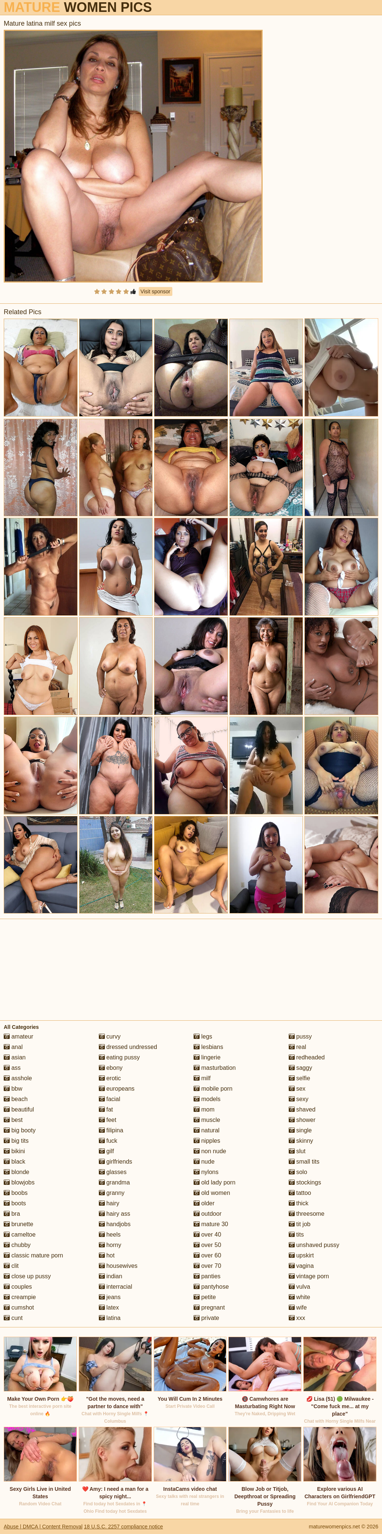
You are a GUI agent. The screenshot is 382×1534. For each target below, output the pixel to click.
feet (107, 1120)
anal (13, 1047)
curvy (110, 1036)
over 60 (207, 1255)
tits (296, 1234)
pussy (300, 1036)
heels (110, 1234)
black (14, 1161)
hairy (109, 1203)
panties (207, 1276)
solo (298, 1172)
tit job (300, 1224)
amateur (18, 1036)
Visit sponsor (155, 291)
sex (297, 1088)
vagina (301, 1266)
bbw (13, 1088)
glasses (113, 1172)
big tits (16, 1141)
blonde (16, 1172)
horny (110, 1245)
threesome (307, 1214)
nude (204, 1161)
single (300, 1130)
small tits (304, 1161)
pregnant (209, 1307)
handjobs (115, 1224)
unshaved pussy (314, 1245)
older (204, 1203)
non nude (210, 1151)
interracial (115, 1286)
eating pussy (119, 1057)
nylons (206, 1172)
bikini (14, 1151)
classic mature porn (33, 1255)
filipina (111, 1130)
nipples (207, 1141)
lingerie (207, 1057)
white (299, 1297)
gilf (106, 1151)
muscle (207, 1120)
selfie (299, 1078)
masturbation (215, 1068)
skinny (301, 1141)
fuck (108, 1141)
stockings (305, 1182)
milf (202, 1078)
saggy (300, 1068)
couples (18, 1286)
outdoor (208, 1214)
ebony (111, 1068)
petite (205, 1297)
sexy (299, 1099)
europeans (117, 1088)
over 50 (207, 1245)
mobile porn (213, 1088)
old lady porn (214, 1182)
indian (110, 1276)
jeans (110, 1297)
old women (212, 1193)
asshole (18, 1078)
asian (15, 1057)
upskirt (301, 1255)
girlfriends (115, 1161)
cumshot (19, 1307)
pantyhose (211, 1286)
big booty (19, 1130)
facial (109, 1099)
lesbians (208, 1047)
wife (298, 1307)
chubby (17, 1245)
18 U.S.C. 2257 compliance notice (123, 1527)
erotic (110, 1078)
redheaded (307, 1057)
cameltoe (19, 1234)
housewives (118, 1266)
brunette (18, 1224)
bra (12, 1214)
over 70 (207, 1266)
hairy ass (114, 1214)
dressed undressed (128, 1047)
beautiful (19, 1109)
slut (297, 1151)
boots (15, 1203)
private (206, 1318)
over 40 (207, 1234)
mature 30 (211, 1224)
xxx (297, 1318)
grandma (114, 1182)
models (207, 1099)
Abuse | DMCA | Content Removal (43, 1527)
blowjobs (19, 1182)
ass (12, 1068)
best (13, 1120)
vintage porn (309, 1276)
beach (16, 1099)
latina (110, 1318)
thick (299, 1203)
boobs (16, 1193)
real (297, 1047)
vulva (299, 1286)
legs (203, 1036)
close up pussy (27, 1276)
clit (11, 1266)
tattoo (300, 1193)
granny (112, 1193)
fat (106, 1109)
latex (109, 1307)
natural (206, 1130)
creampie (20, 1297)
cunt (13, 1318)
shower (302, 1120)
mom (204, 1109)
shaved (302, 1109)
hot (107, 1255)
